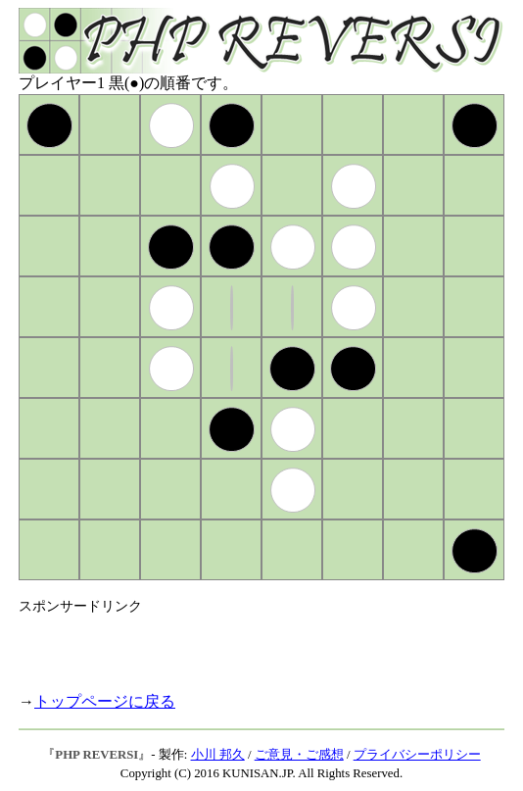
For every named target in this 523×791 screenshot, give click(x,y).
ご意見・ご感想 (299, 755)
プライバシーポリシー (417, 755)
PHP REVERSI (96, 755)
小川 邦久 (218, 755)
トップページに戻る (104, 701)
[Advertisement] (248, 645)
